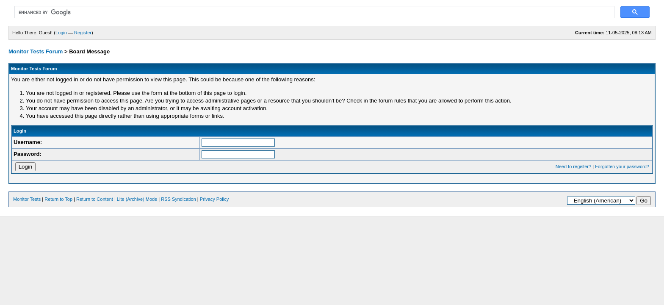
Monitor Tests (27, 199)
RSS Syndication (178, 199)
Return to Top (58, 199)
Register (82, 32)
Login (61, 32)
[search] (314, 12)
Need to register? (573, 166)
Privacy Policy (214, 199)
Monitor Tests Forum (35, 51)
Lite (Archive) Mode (137, 199)
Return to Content (94, 199)
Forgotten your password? (622, 166)
